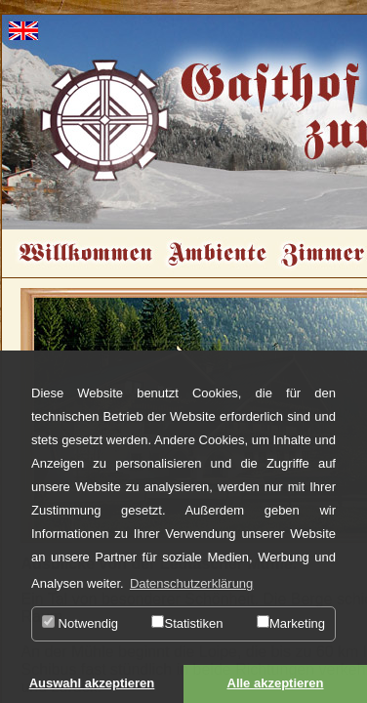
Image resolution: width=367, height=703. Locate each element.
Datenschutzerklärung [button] (191, 583)
